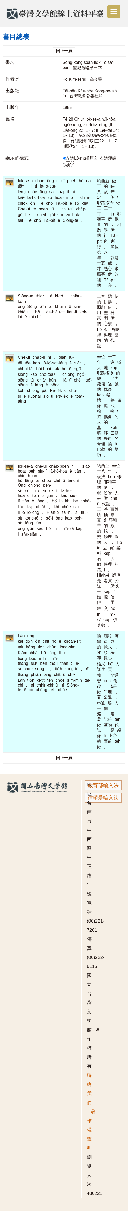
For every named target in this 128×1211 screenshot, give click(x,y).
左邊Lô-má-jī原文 (81, 158)
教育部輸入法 (103, 785)
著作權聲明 (91, 1130)
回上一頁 (64, 51)
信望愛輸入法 (103, 798)
